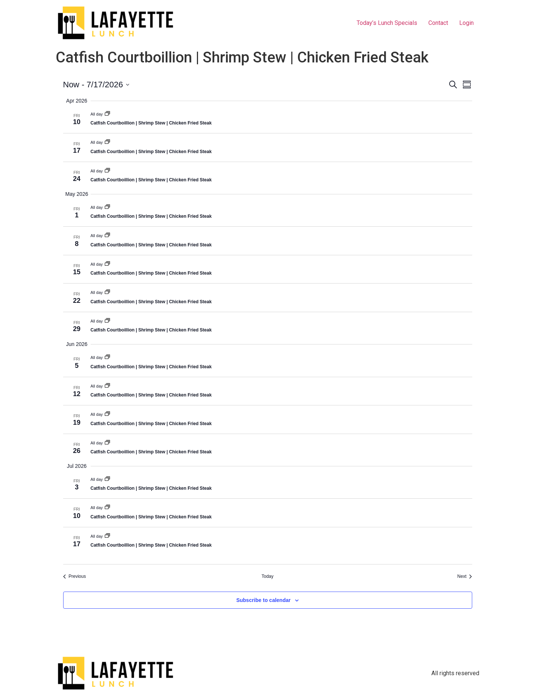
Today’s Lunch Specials (387, 22)
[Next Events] (464, 576)
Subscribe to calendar (263, 600)
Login (466, 22)
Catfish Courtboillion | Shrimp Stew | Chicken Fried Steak (151, 123)
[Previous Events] (74, 576)
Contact (438, 22)
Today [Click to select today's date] (267, 576)
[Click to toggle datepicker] (96, 84)
